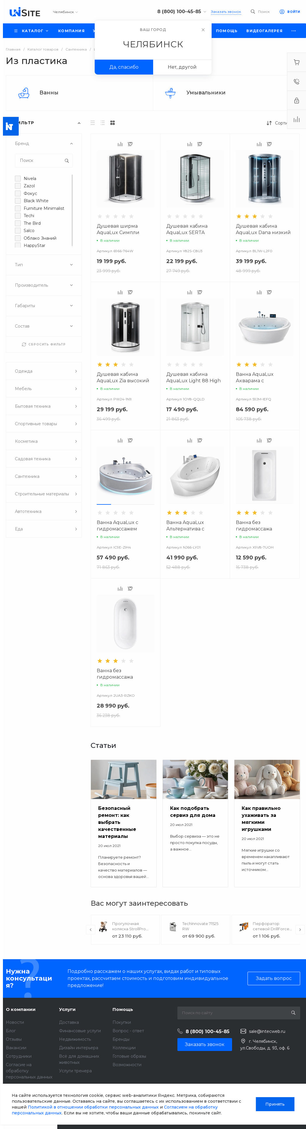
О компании (21, 1009)
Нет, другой (182, 67)
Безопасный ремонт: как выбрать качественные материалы (117, 822)
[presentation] (90, 929)
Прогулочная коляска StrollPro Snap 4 (129, 928)
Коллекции (124, 1047)
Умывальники (206, 92)
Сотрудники (19, 1056)
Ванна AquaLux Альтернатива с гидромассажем (186, 529)
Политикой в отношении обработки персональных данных (93, 1107)
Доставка (69, 1022)
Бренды (121, 1039)
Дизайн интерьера (78, 1047)
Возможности (127, 1064)
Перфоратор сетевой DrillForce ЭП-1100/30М (271, 928)
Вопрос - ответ (128, 1030)
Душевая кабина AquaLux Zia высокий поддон (123, 380)
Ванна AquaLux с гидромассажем (117, 526)
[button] (104, 504)
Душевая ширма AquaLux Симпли (118, 229)
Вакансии (16, 1047)
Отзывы (14, 1039)
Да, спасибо (124, 67)
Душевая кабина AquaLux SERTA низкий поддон (187, 232)
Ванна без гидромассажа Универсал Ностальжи (263, 529)
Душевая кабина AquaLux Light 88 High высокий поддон (193, 380)
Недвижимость (75, 1039)
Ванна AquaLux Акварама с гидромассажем (256, 380)
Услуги (67, 1009)
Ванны (48, 92)
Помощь (123, 1009)
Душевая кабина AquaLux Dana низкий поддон (263, 232)
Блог (11, 1030)
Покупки (122, 1022)
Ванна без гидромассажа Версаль (115, 677)
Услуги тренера (75, 1070)
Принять (275, 1104)
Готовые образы (129, 1056)
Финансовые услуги (80, 1030)
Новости (15, 1022)
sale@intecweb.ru (267, 1031)
